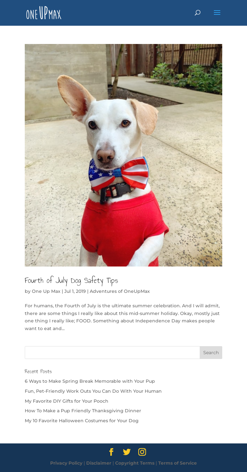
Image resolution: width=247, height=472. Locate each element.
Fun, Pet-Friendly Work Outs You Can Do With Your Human (93, 391)
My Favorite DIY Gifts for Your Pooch (66, 401)
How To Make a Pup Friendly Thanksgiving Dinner (83, 411)
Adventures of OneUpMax (120, 291)
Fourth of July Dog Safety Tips (71, 280)
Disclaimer (98, 463)
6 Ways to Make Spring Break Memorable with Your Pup (90, 381)
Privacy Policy (66, 463)
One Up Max (46, 291)
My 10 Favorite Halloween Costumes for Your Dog (82, 421)
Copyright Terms (134, 463)
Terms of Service (177, 463)
